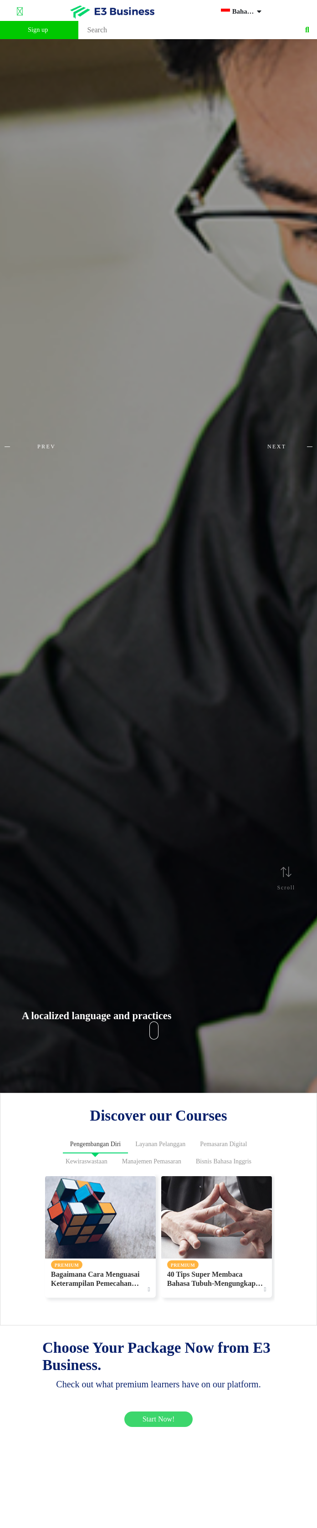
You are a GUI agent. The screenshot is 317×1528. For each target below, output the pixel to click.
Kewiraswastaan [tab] (86, 1161)
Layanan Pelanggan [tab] (160, 1144)
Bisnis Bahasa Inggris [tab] (223, 1161)
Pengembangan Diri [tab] (95, 1144)
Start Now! (159, 1419)
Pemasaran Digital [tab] (223, 1144)
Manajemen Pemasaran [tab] (151, 1161)
